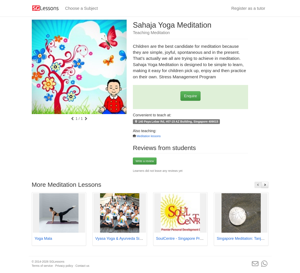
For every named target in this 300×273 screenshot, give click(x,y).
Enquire (190, 96)
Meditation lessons (149, 136)
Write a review (145, 161)
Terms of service (42, 265)
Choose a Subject (81, 8)
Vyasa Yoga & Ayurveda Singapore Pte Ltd (130, 238)
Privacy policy (64, 265)
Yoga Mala (43, 238)
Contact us (82, 265)
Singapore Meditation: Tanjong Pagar (247, 238)
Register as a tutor (248, 8)
